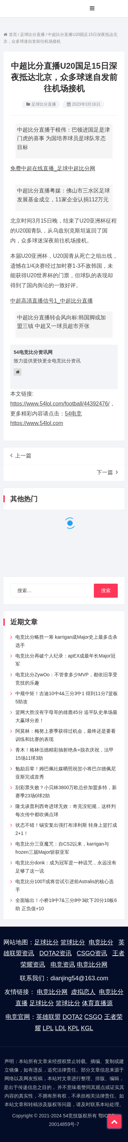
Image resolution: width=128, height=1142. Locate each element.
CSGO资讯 (92, 953)
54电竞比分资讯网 (33, 352)
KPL (73, 1028)
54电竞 (73, 413)
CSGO (93, 1016)
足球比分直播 (43, 104)
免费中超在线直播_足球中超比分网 (52, 168)
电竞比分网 (92, 964)
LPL (48, 1028)
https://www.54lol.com (36, 423)
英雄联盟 (48, 1016)
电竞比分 (101, 942)
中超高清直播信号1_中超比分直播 (51, 301)
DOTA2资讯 (55, 953)
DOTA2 (72, 1016)
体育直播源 (97, 1003)
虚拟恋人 (83, 991)
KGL (87, 1028)
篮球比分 (72, 942)
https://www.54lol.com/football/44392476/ (60, 404)
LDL (60, 1028)
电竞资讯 (63, 964)
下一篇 (107, 472)
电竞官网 (17, 1016)
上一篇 (20, 455)
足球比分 (46, 942)
